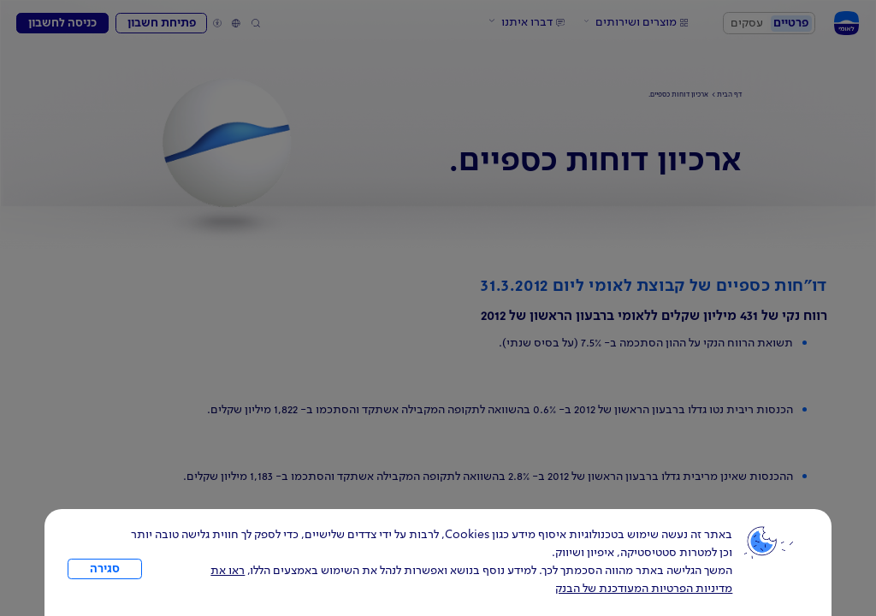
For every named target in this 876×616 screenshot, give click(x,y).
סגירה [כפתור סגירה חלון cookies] (105, 569)
